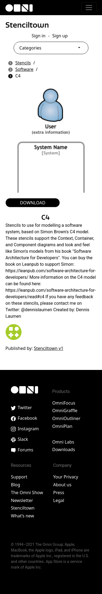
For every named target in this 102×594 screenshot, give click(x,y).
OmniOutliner (66, 418)
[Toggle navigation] (89, 7)
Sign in (38, 36)
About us (62, 485)
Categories (30, 48)
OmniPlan (62, 426)
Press (58, 492)
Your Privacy (65, 477)
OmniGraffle (65, 410)
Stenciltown (27, 24)
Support (19, 477)
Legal (58, 500)
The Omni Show (27, 492)
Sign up (60, 36)
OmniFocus (63, 403)
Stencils (23, 63)
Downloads (63, 449)
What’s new (22, 516)
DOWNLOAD (32, 203)
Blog (15, 485)
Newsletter (22, 500)
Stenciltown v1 (48, 348)
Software (24, 69)
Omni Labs (63, 442)
